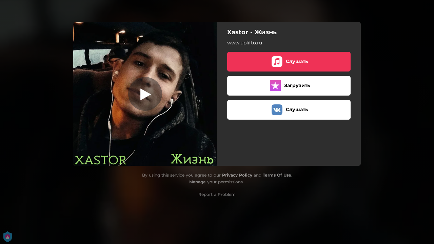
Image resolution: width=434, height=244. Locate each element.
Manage (197, 181)
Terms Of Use (277, 175)
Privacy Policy (237, 175)
